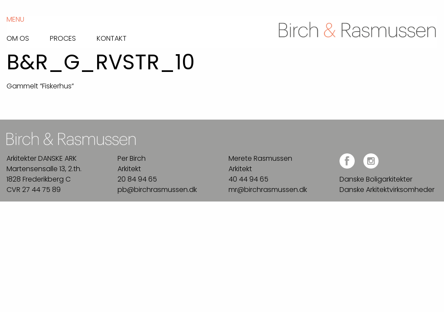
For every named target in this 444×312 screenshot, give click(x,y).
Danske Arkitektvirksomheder (387, 190)
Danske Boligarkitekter (376, 179)
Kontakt (112, 37)
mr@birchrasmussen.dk (268, 190)
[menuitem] (28, 36)
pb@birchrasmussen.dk (157, 190)
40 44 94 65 (248, 179)
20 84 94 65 (137, 179)
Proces (63, 37)
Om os (18, 37)
